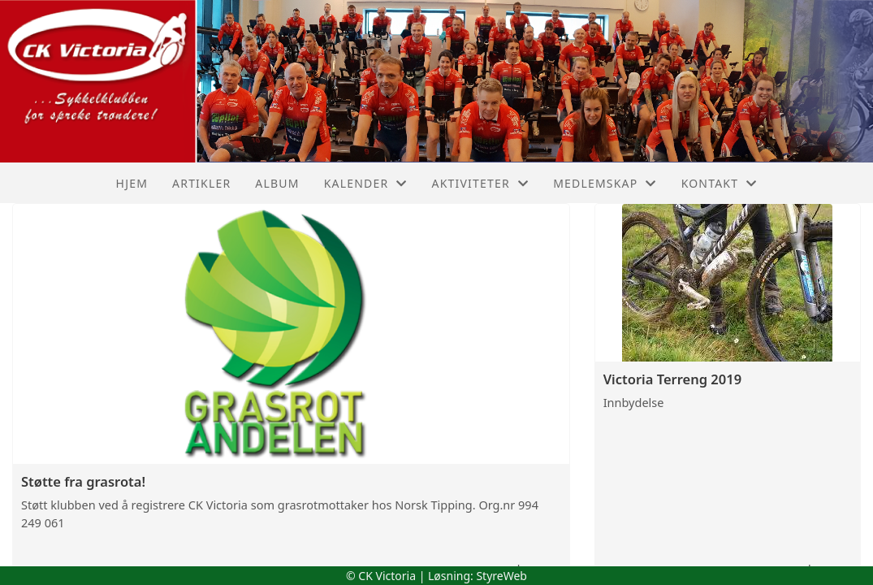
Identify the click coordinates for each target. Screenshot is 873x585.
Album (277, 183)
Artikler (201, 183)
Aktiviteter (480, 183)
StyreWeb (501, 575)
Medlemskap (605, 183)
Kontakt (719, 183)
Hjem (132, 183)
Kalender (366, 183)
